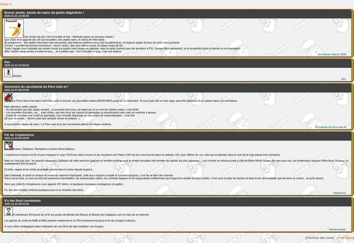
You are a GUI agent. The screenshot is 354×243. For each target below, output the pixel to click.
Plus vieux (345, 238)
